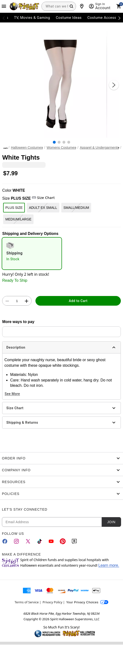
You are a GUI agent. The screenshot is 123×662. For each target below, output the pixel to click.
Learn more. (108, 565)
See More (12, 394)
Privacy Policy (52, 602)
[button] (61, 80)
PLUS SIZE (14, 208)
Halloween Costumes (27, 147)
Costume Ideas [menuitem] (69, 17)
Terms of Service (27, 602)
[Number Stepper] (17, 301)
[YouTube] (51, 541)
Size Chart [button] (43, 197)
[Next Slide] (114, 85)
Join (111, 522)
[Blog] (74, 541)
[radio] (32, 253)
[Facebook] (5, 541)
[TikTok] (39, 541)
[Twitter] (28, 541)
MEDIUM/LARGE (18, 219)
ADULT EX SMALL (43, 208)
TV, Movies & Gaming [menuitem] (32, 17)
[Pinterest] (63, 541)
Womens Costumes (61, 147)
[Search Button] (71, 6)
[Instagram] (16, 541)
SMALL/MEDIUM (76, 208)
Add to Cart (78, 301)
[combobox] (59, 6)
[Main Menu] (4, 6)
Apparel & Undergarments (99, 147)
